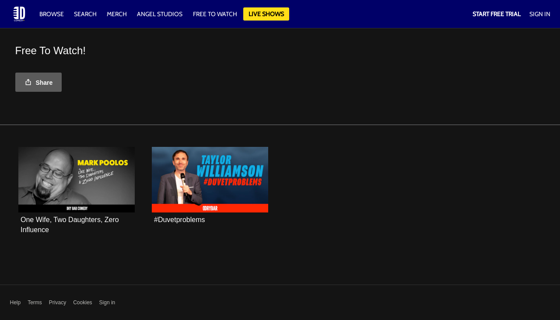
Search (86, 14)
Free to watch (215, 14)
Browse (52, 14)
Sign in (107, 302)
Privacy (57, 302)
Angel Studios (159, 14)
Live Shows (266, 14)
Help (15, 302)
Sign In (539, 14)
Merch (117, 14)
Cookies (82, 302)
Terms (35, 302)
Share (38, 83)
